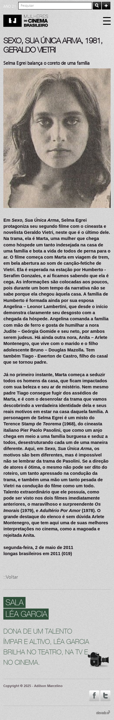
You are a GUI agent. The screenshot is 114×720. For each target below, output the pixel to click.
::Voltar (10, 577)
